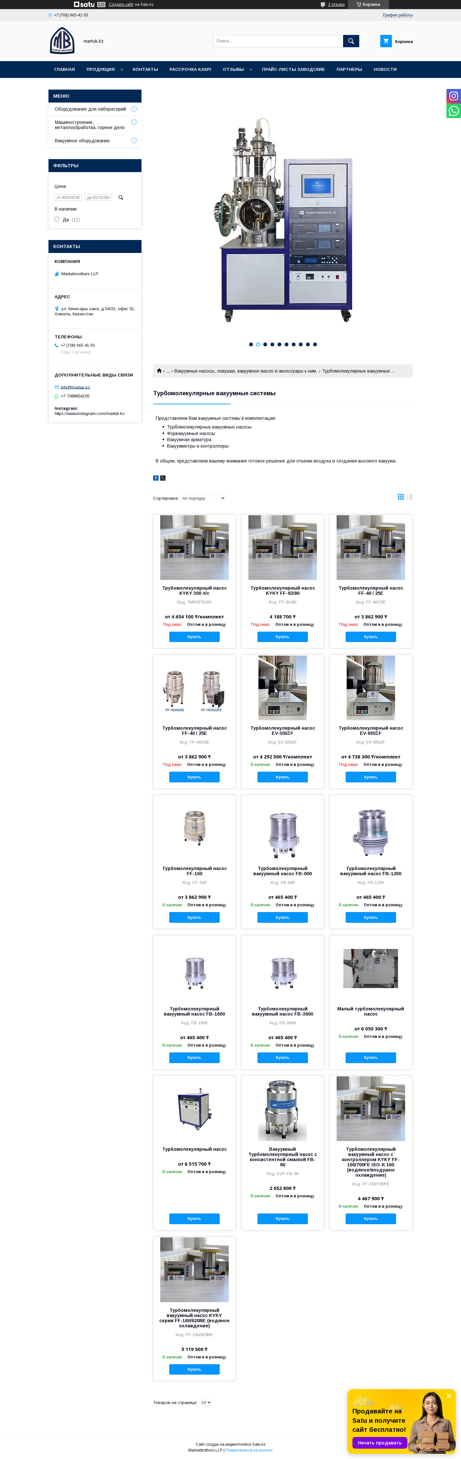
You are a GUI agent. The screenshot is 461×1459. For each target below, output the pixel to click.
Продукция (101, 69)
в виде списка (410, 498)
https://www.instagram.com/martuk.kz (90, 413)
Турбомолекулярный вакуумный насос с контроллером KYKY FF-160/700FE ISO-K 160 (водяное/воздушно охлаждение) (371, 1162)
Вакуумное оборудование (82, 140)
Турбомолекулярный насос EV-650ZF (371, 730)
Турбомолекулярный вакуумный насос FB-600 (282, 871)
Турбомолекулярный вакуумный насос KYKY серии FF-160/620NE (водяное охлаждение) (194, 1318)
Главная (64, 69)
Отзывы (233, 69)
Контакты (145, 69)
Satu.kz (259, 1444)
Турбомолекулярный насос (194, 1149)
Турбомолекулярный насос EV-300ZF (282, 730)
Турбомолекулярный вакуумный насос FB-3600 (282, 1011)
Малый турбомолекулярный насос (370, 1011)
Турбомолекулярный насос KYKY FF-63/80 (282, 590)
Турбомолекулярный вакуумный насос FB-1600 (194, 1011)
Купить (194, 637)
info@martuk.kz (75, 387)
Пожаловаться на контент (249, 1450)
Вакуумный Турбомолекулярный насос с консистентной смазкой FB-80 (282, 1157)
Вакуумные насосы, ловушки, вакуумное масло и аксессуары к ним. (245, 371)
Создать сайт (121, 4)
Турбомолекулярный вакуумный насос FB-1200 (370, 871)
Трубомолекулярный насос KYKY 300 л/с (194, 590)
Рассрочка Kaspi (190, 69)
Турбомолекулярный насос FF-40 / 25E (371, 590)
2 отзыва (336, 4)
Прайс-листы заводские (293, 69)
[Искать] (351, 41)
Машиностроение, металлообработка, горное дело (90, 125)
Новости (385, 69)
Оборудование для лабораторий (90, 109)
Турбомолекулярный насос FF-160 (194, 871)
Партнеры (349, 69)
